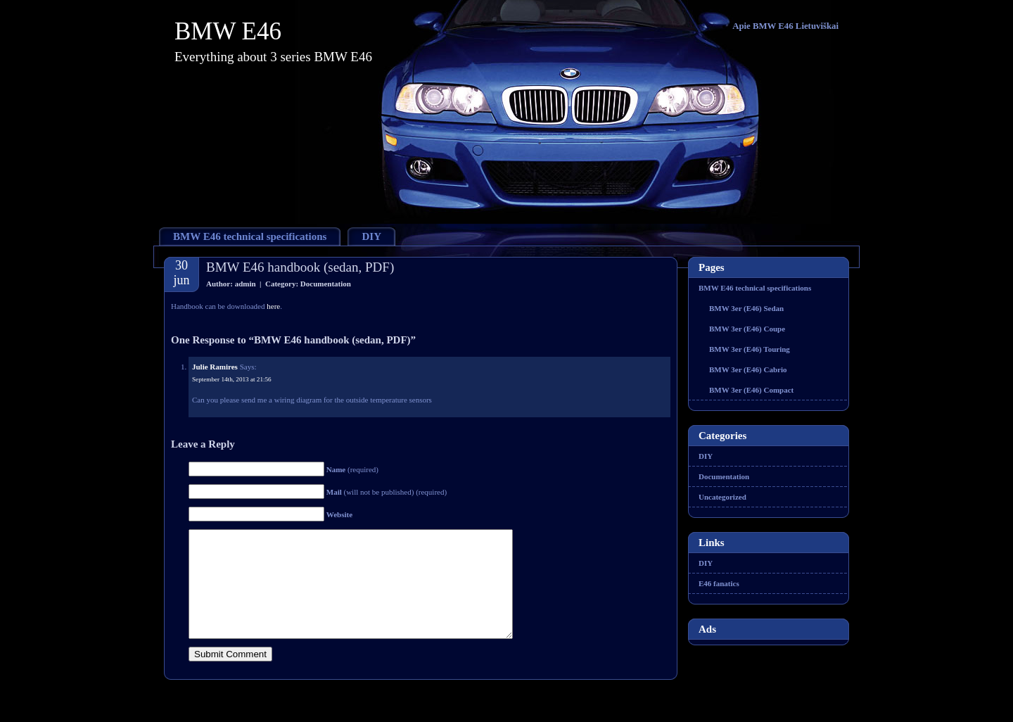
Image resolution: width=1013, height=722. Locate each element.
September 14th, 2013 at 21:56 (232, 379)
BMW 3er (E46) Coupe (747, 328)
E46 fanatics (719, 583)
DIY (371, 236)
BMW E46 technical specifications (249, 236)
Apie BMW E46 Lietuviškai (785, 26)
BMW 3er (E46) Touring (749, 349)
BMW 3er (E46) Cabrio (748, 369)
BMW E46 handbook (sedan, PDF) (300, 267)
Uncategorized (722, 497)
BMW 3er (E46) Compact (751, 390)
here (273, 306)
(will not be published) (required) (386, 492)
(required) (352, 469)
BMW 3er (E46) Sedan (746, 308)
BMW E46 (227, 31)
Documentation (325, 283)
